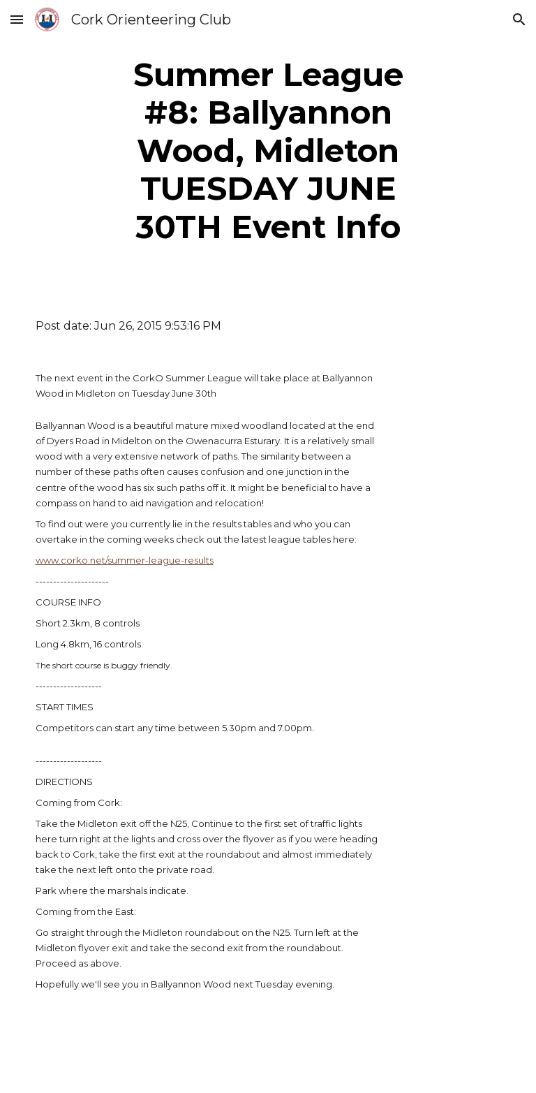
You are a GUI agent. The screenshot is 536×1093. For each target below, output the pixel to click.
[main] (268, 150)
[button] (17, 19)
